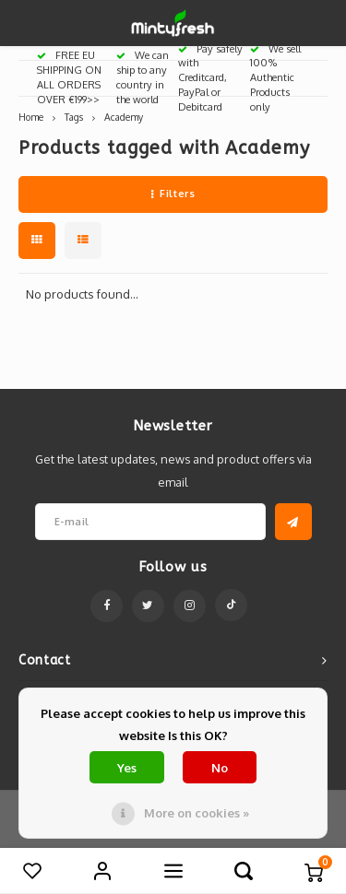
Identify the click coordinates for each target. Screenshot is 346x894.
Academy (123, 117)
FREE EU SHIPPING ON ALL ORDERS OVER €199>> (69, 77)
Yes (127, 767)
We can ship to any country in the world (142, 77)
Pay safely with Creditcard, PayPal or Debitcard (210, 77)
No (219, 767)
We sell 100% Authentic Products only (275, 77)
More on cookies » (196, 813)
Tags (74, 117)
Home (30, 117)
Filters (173, 193)
